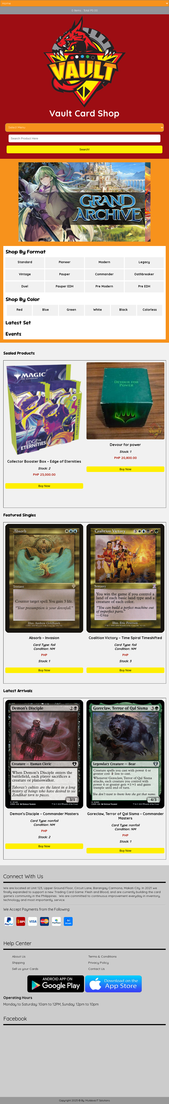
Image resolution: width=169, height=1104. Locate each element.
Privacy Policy (98, 963)
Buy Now (44, 486)
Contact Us (96, 969)
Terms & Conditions (102, 956)
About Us (19, 956)
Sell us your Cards (25, 969)
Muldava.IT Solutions (97, 1100)
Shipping (18, 963)
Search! (84, 149)
